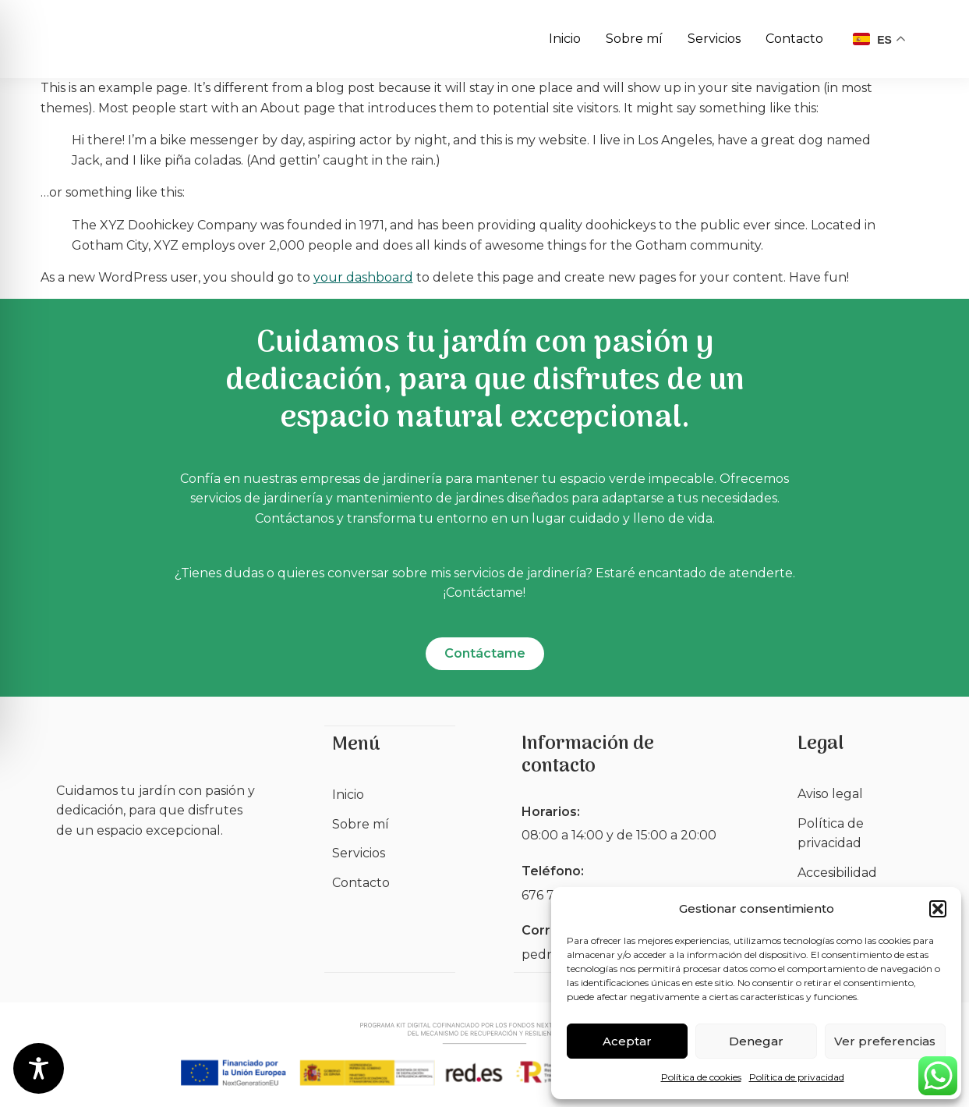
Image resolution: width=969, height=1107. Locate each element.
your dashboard (363, 277)
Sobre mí (634, 38)
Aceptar (627, 1041)
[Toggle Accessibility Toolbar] (38, 1068)
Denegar (756, 1041)
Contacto (794, 38)
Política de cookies (701, 1077)
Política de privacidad (796, 1077)
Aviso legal (830, 794)
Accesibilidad (837, 873)
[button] (938, 909)
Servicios (714, 38)
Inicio (565, 38)
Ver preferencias (884, 1041)
